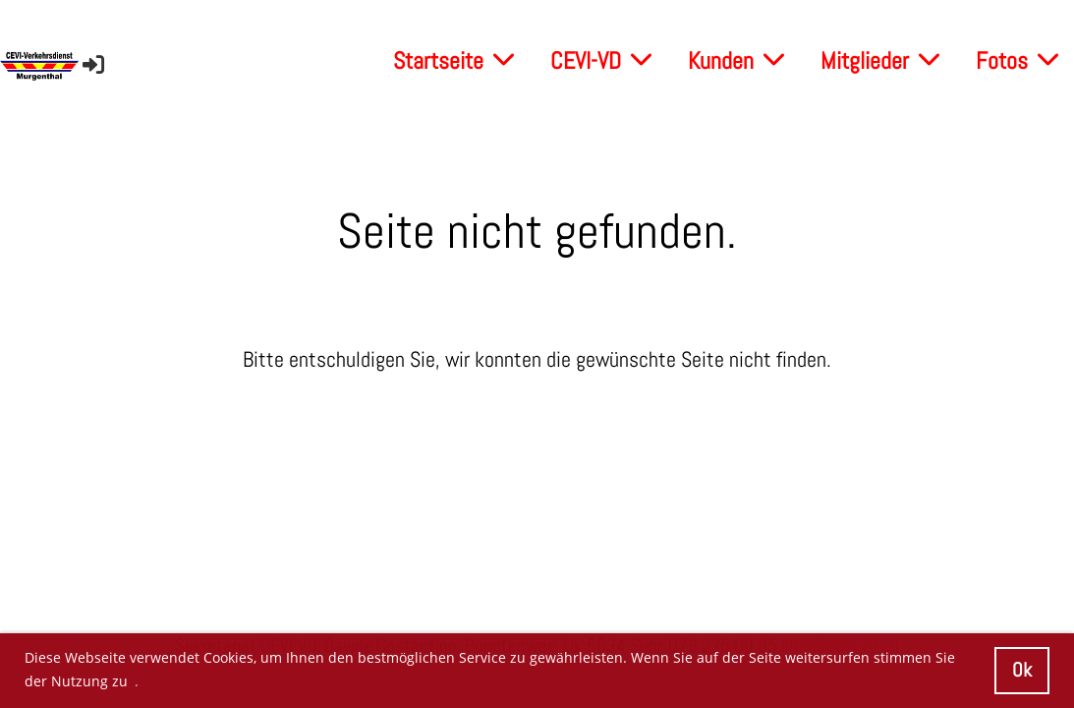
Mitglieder (879, 60)
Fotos (1017, 60)
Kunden (736, 60)
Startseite (453, 60)
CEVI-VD (600, 60)
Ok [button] (1022, 670)
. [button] (137, 681)
